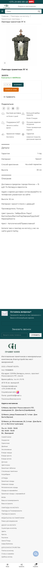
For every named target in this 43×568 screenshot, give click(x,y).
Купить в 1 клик (11, 89)
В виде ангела (6, 459)
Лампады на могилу (20, 16)
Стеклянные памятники (9, 471)
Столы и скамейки (7, 554)
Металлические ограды (9, 487)
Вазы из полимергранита (10, 500)
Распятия (4, 537)
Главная (5, 16)
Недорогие (5, 440)
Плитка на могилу (7, 550)
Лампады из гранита (8, 514)
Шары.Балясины (7, 544)
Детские (4, 462)
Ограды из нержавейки (9, 490)
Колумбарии (5, 474)
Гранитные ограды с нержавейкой (13, 494)
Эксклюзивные (6, 449)
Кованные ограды (7, 484)
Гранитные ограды (7, 481)
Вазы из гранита (7, 503)
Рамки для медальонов (9, 521)
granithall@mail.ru (14, 395)
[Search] (23, 11)
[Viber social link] (17, 108)
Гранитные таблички (8, 468)
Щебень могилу (6, 557)
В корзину (18, 84)
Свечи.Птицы (5, 541)
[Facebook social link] (4, 108)
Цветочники (5, 465)
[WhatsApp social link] (8, 108)
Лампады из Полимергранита (11, 511)
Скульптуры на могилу (9, 528)
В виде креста (6, 456)
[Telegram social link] (13, 108)
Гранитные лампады (10, 19)
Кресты (4, 534)
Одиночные (5, 443)
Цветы (3, 531)
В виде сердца (6, 453)
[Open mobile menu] (2, 11)
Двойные (4, 446)
